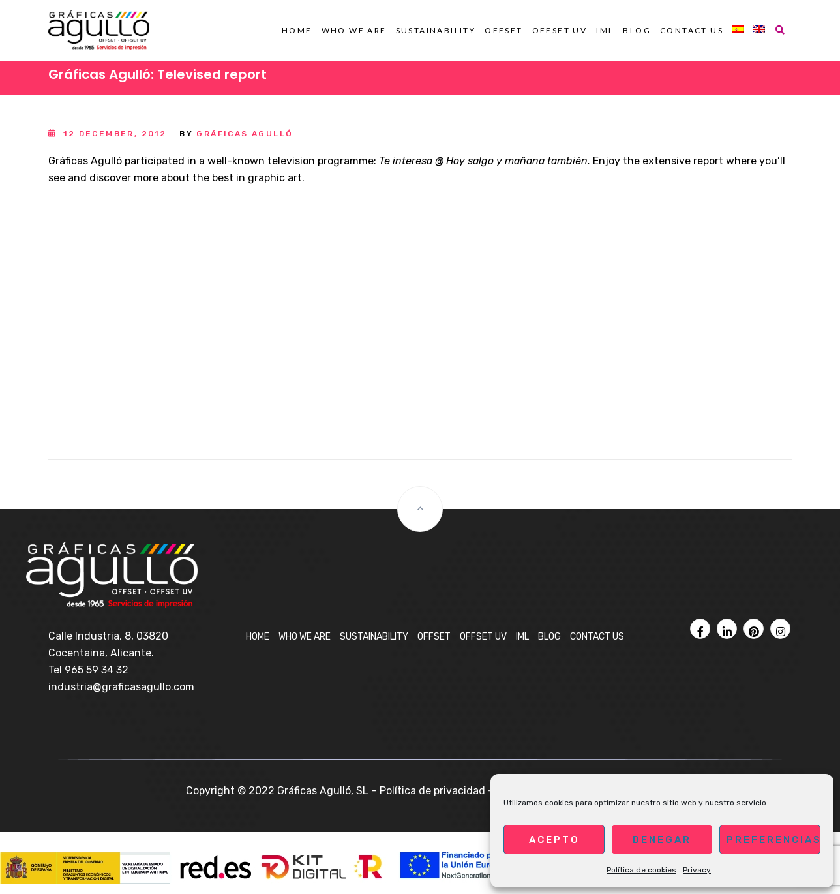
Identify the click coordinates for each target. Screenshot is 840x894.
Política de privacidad (432, 790)
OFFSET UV (560, 30)
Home (297, 30)
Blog (637, 30)
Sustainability (436, 30)
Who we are (354, 30)
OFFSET (503, 30)
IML (605, 30)
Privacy (697, 869)
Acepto (554, 840)
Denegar (662, 840)
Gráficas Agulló (244, 133)
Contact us (691, 30)
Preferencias (773, 840)
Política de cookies (641, 869)
